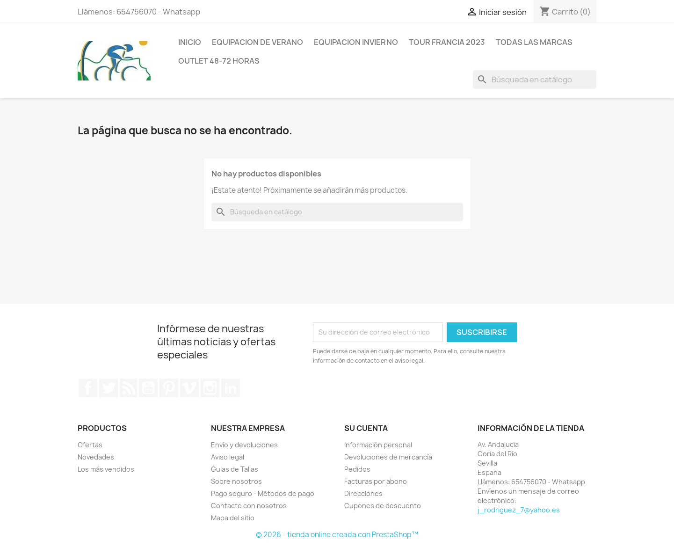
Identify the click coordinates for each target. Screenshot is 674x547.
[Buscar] (534, 79)
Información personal (378, 444)
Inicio (189, 42)
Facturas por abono (375, 481)
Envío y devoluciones (244, 444)
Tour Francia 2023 (447, 42)
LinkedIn (230, 388)
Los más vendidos (106, 469)
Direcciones (363, 493)
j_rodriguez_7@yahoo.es (519, 509)
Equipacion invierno (356, 42)
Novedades (96, 456)
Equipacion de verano (257, 42)
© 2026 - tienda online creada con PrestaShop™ (337, 535)
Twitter (108, 388)
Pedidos (357, 469)
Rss (129, 388)
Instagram (210, 388)
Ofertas (90, 444)
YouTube (148, 388)
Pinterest (168, 388)
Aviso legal (227, 456)
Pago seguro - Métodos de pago (262, 493)
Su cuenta (366, 428)
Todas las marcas (534, 42)
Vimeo (189, 388)
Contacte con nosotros (249, 505)
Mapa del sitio (232, 517)
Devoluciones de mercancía (388, 456)
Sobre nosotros (236, 481)
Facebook (88, 388)
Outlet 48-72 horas (219, 61)
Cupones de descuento (382, 505)
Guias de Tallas (234, 469)
